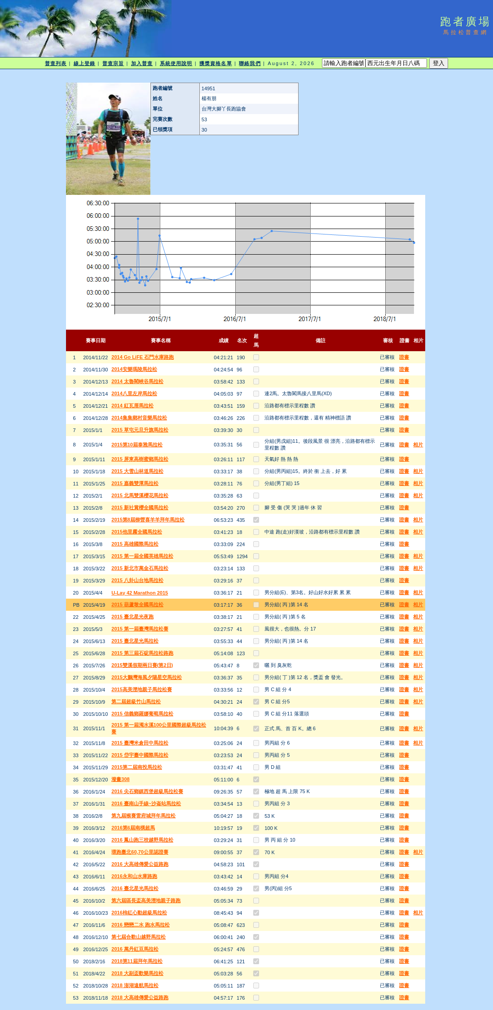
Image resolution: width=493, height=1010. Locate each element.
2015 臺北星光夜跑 (132, 616)
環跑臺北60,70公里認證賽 (139, 852)
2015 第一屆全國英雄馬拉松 (142, 556)
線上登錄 (84, 63)
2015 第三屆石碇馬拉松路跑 (142, 653)
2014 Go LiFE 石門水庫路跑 (142, 357)
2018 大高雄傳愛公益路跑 (139, 997)
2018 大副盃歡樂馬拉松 (137, 973)
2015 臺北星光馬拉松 (134, 641)
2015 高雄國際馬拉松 (134, 544)
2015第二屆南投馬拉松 (136, 767)
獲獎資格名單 (215, 63)
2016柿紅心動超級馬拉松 (139, 912)
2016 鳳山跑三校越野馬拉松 (142, 839)
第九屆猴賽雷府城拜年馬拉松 (143, 815)
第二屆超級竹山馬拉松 (136, 701)
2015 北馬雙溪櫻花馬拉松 (139, 495)
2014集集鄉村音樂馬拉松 (139, 417)
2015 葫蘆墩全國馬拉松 (137, 604)
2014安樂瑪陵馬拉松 (134, 369)
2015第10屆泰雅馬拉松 (137, 444)
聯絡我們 (249, 63)
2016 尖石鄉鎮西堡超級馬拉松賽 (147, 791)
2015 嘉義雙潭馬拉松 (134, 483)
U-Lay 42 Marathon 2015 (139, 592)
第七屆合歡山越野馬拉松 (138, 936)
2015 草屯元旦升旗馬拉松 (139, 429)
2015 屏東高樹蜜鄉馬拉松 (139, 459)
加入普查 (142, 63)
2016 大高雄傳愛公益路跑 (139, 864)
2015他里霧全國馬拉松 (136, 531)
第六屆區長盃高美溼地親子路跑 (145, 900)
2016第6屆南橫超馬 (133, 827)
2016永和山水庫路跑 (134, 876)
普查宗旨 (113, 63)
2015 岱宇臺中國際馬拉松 (139, 755)
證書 (404, 357)
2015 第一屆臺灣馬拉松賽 (139, 628)
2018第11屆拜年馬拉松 (137, 961)
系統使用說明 (176, 63)
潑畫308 (120, 779)
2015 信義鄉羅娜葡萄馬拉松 (142, 713)
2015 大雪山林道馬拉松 (137, 471)
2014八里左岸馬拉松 (134, 393)
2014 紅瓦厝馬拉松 (132, 405)
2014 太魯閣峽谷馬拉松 (137, 381)
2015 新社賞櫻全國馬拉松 (139, 507)
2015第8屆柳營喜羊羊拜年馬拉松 (148, 519)
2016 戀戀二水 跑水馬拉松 (140, 924)
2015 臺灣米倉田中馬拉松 (139, 742)
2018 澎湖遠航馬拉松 (134, 985)
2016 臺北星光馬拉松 (134, 888)
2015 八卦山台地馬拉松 (137, 580)
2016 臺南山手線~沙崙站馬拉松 (146, 803)
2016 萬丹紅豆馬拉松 (134, 949)
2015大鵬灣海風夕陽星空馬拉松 (146, 677)
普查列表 (55, 63)
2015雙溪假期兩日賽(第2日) (142, 665)
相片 (418, 444)
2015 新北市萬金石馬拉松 (139, 568)
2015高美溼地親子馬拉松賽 (141, 689)
